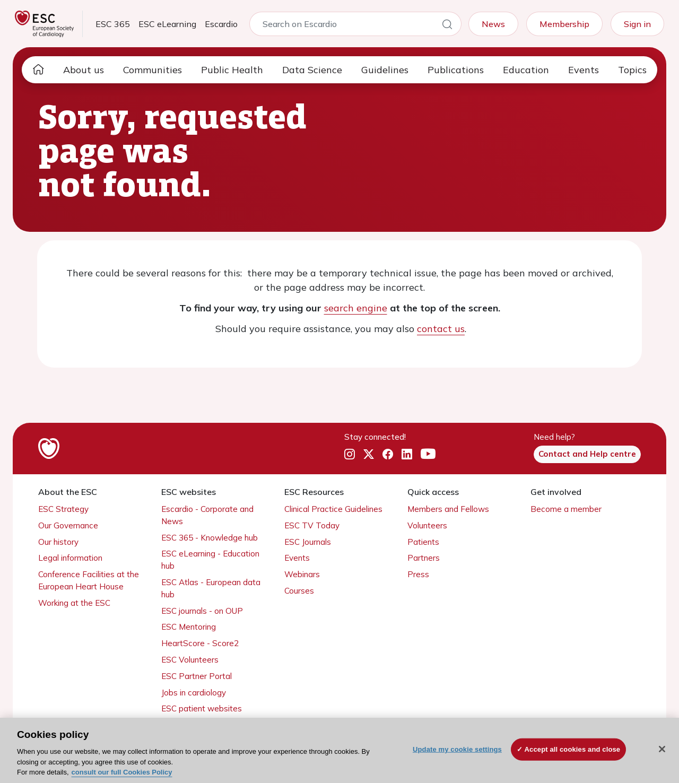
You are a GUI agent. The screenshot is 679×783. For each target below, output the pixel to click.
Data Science (312, 70)
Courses (299, 591)
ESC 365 (112, 24)
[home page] (38, 69)
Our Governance (68, 525)
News (493, 24)
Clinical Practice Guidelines (333, 509)
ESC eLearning (167, 24)
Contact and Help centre (587, 454)
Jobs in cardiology (193, 693)
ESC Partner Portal (196, 676)
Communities (152, 70)
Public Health (232, 70)
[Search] (447, 26)
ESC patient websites (201, 708)
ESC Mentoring (188, 627)
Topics (632, 70)
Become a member (566, 509)
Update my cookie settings (457, 749)
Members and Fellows (448, 509)
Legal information (70, 558)
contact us (441, 329)
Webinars (302, 574)
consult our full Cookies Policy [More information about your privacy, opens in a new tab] (122, 772)
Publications (456, 70)
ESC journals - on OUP (202, 611)
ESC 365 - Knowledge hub (209, 538)
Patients (423, 542)
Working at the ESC (74, 603)
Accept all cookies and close (573, 749)
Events (583, 70)
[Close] (662, 749)
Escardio (221, 24)
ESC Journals (307, 542)
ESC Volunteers (190, 660)
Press (418, 574)
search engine (355, 308)
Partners (423, 558)
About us (83, 70)
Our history (58, 542)
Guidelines (384, 70)
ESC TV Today (312, 525)
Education (526, 70)
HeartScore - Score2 (200, 643)
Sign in (637, 24)
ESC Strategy (63, 509)
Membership (564, 24)
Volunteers (427, 525)
